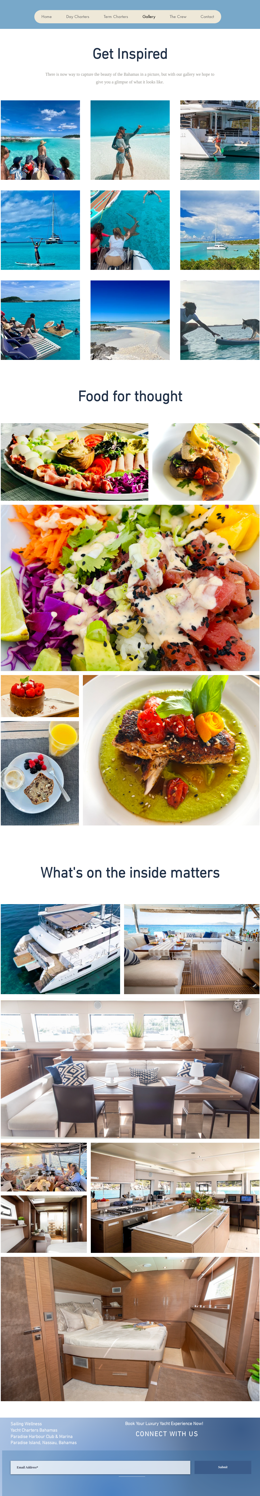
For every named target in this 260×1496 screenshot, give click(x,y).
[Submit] (223, 1467)
